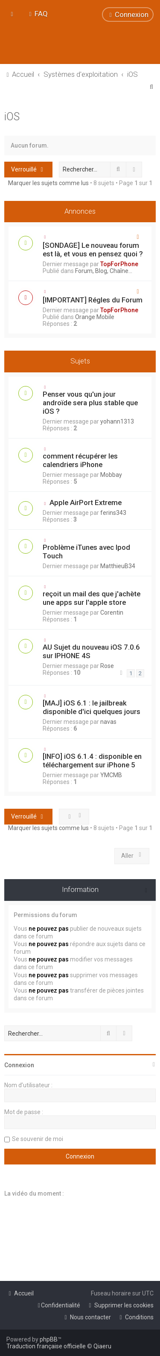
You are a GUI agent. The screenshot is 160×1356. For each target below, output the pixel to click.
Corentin (111, 612)
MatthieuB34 (117, 566)
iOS (12, 116)
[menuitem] (37, 13)
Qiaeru (102, 1346)
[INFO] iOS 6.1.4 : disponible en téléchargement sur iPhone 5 (92, 760)
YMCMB (111, 775)
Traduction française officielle (46, 1346)
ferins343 (113, 512)
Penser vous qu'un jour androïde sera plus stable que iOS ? (90, 402)
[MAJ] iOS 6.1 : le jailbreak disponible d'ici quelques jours (91, 707)
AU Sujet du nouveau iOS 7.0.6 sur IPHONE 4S (91, 651)
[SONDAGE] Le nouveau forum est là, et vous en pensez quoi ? (93, 249)
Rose (107, 665)
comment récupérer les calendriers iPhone (80, 460)
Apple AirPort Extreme (85, 502)
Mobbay (111, 474)
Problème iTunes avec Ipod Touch (86, 551)
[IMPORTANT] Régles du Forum (93, 300)
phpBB (49, 1339)
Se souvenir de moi (37, 1138)
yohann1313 (117, 421)
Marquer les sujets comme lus (48, 183)
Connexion (19, 1065)
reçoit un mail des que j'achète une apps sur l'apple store (91, 598)
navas (108, 721)
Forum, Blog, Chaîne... (103, 270)
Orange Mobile (94, 317)
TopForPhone (119, 264)
